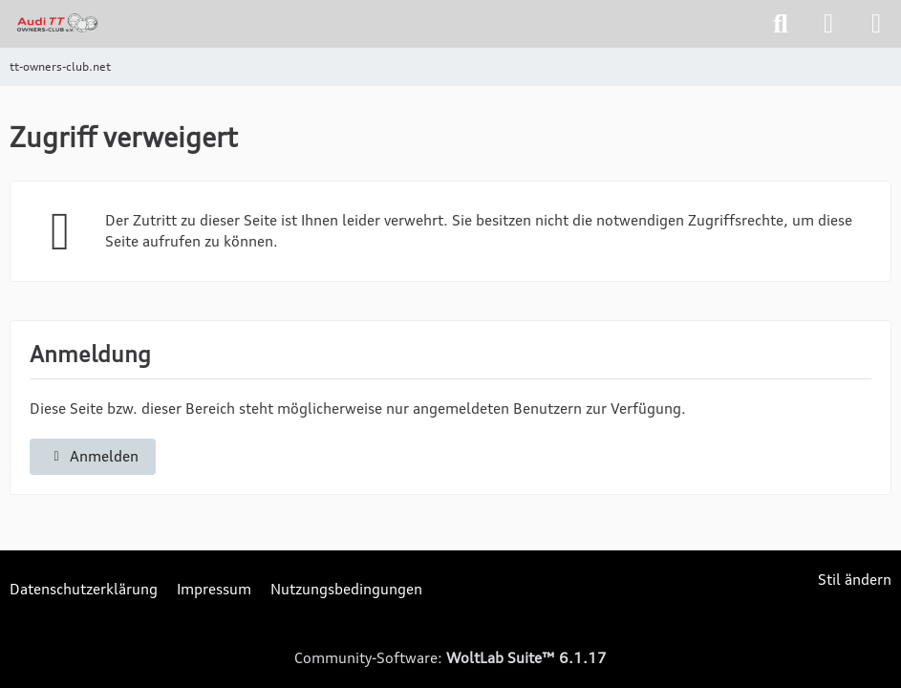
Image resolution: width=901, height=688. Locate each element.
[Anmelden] (828, 24)
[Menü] (876, 24)
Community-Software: (450, 658)
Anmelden (93, 456)
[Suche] (781, 24)
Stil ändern (854, 579)
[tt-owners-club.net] (57, 23)
